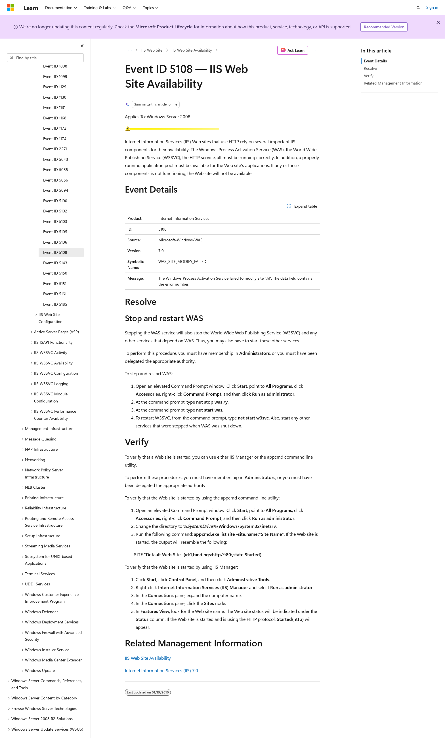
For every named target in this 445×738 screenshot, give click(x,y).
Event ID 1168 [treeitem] (54, 102)
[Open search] (418, 8)
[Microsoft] (10, 7)
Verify (368, 75)
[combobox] (45, 57)
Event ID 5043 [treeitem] (55, 143)
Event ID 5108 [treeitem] (55, 236)
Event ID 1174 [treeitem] (54, 123)
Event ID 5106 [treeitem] (55, 226)
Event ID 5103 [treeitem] (55, 205)
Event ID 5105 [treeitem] (55, 216)
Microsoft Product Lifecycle (164, 26)
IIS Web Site (151, 50)
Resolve (370, 68)
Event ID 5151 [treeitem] (54, 268)
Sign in (432, 7)
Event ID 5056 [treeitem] (55, 164)
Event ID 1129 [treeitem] (54, 71)
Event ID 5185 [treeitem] (55, 288)
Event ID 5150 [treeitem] (55, 257)
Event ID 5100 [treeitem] (55, 185)
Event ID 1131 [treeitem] (54, 91)
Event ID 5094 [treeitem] (55, 174)
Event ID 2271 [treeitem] (55, 133)
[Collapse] (82, 46)
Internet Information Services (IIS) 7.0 (161, 670)
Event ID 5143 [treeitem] (55, 247)
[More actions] (315, 50)
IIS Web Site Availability (191, 50)
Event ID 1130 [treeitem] (54, 81)
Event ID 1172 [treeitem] (54, 112)
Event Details (375, 61)
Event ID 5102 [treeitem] (55, 195)
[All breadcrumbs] (130, 50)
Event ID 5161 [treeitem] (54, 278)
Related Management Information (393, 83)
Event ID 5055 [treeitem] (55, 154)
